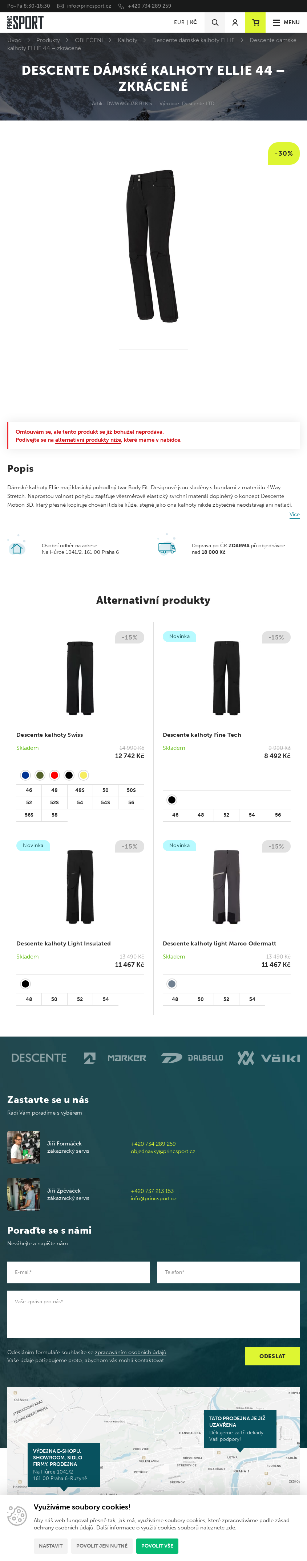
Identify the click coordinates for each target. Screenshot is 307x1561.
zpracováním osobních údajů (130, 1352)
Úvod (14, 40)
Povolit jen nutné (102, 1546)
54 (80, 803)
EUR (179, 22)
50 (105, 790)
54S (105, 803)
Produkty (48, 40)
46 (29, 790)
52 (29, 803)
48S (80, 790)
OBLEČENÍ (89, 40)
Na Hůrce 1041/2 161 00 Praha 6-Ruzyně (64, 1465)
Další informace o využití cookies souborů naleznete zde (165, 1527)
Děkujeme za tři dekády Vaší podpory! (240, 1428)
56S (29, 815)
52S (54, 803)
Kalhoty (127, 40)
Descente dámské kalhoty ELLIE (193, 40)
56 (131, 803)
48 (54, 790)
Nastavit (50, 1546)
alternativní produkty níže (88, 440)
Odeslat (272, 1356)
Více (295, 514)
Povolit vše (157, 1546)
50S (131, 790)
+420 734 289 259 (149, 6)
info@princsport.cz (89, 6)
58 (55, 815)
